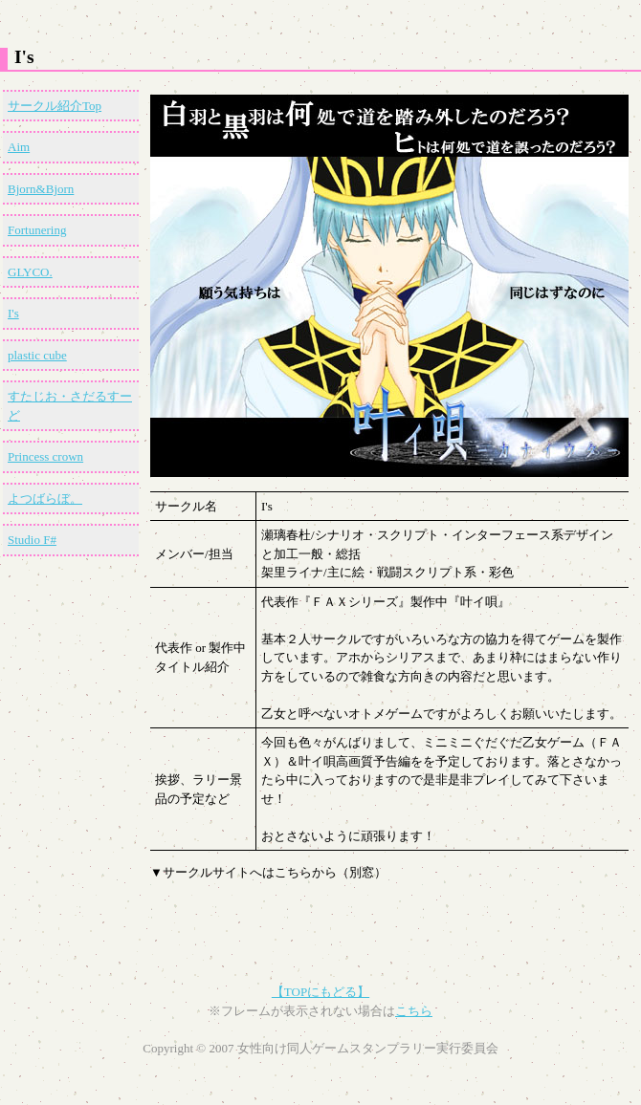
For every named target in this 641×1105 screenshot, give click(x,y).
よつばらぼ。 (45, 498)
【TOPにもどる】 (320, 992)
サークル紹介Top (54, 105)
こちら (413, 1011)
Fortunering (37, 230)
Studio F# (32, 539)
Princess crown (45, 456)
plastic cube (37, 355)
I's (13, 313)
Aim (19, 147)
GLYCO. (30, 272)
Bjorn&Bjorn (41, 189)
